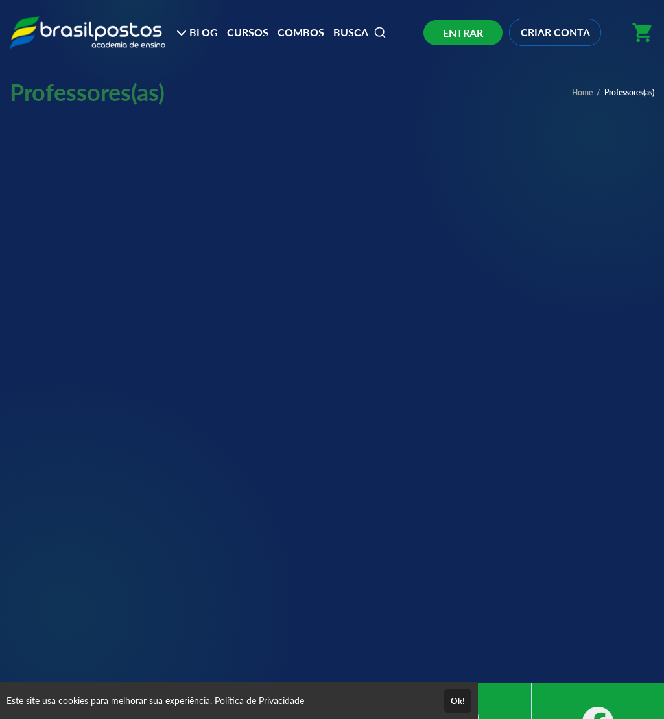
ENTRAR (463, 33)
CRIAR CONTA (555, 32)
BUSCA (359, 32)
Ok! (458, 701)
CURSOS (247, 32)
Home (582, 92)
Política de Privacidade (259, 700)
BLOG (197, 32)
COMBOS (301, 32)
